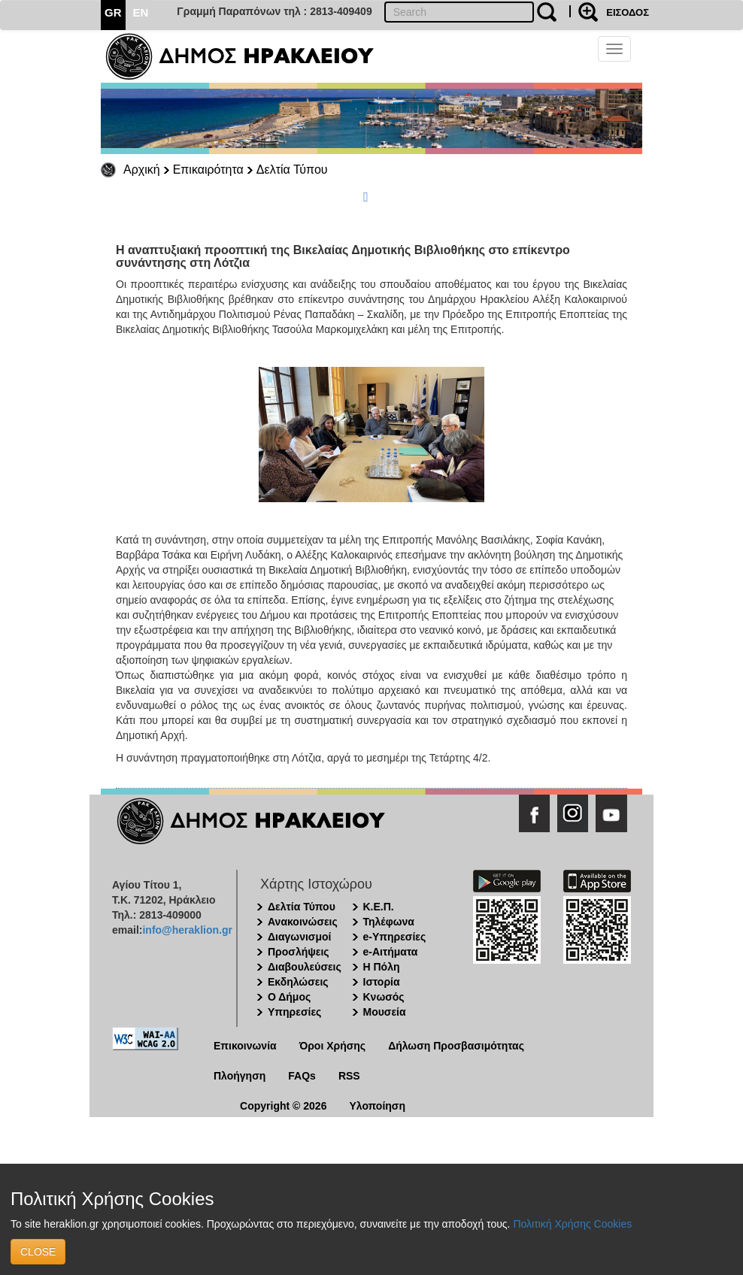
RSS (349, 1076)
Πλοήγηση (239, 1076)
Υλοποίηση (377, 1106)
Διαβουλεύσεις (304, 967)
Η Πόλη (381, 967)
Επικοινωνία (245, 1046)
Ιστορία (381, 982)
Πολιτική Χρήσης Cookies (572, 1224)
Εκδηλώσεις (298, 982)
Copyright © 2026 (283, 1106)
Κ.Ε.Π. (378, 907)
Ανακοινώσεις (303, 922)
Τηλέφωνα (388, 922)
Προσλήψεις (298, 952)
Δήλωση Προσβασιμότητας (456, 1046)
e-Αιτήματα (390, 952)
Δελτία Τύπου (292, 169)
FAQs (302, 1076)
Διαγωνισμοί (299, 937)
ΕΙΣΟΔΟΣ (627, 12)
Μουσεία (384, 1012)
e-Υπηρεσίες (394, 937)
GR (113, 12)
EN (141, 12)
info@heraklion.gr (187, 930)
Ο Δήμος (289, 997)
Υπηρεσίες (294, 1012)
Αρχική (141, 169)
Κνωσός (384, 997)
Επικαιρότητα (208, 169)
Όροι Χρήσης (332, 1046)
